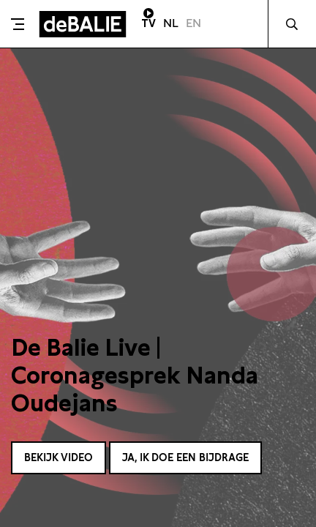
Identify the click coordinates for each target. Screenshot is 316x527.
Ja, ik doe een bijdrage (185, 457)
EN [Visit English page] (193, 23)
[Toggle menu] (17, 24)
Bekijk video (58, 457)
